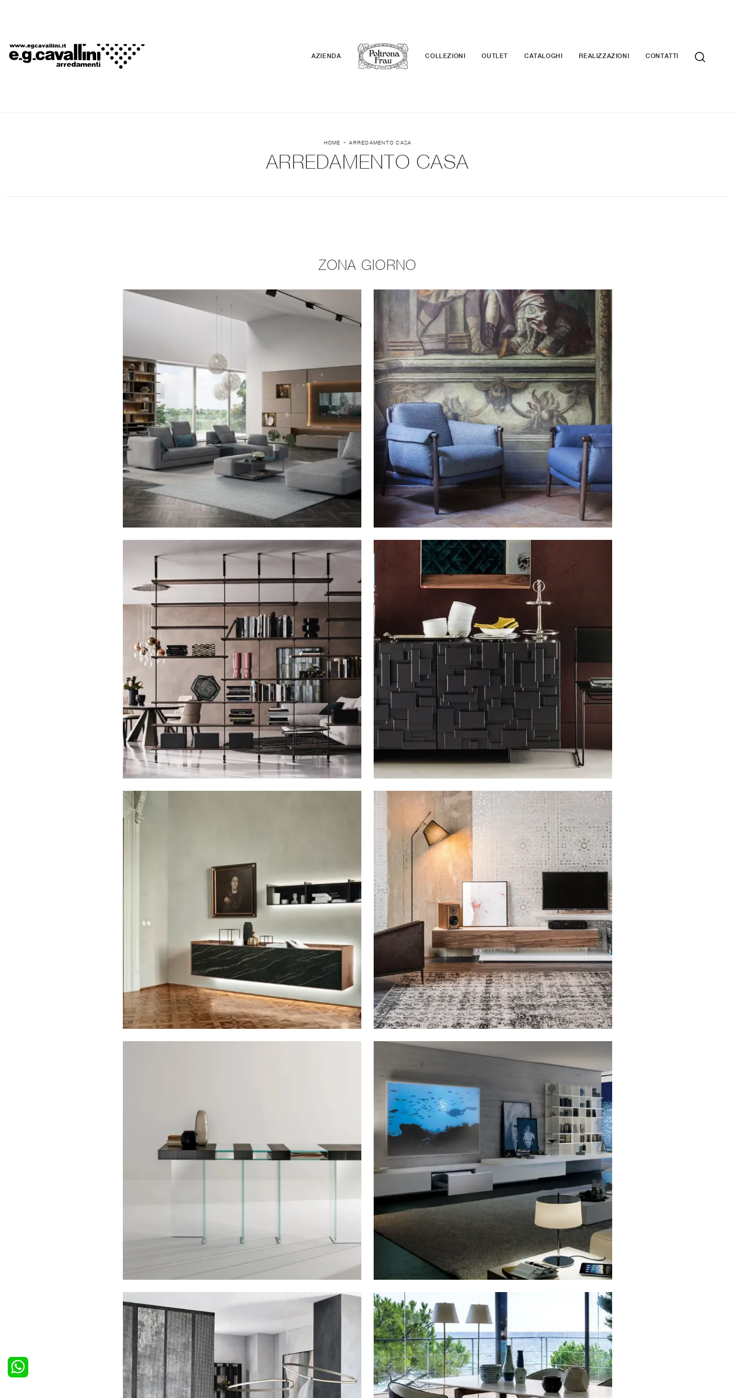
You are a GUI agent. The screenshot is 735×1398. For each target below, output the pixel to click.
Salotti (201, 1256)
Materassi (390, 1287)
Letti (14, 1256)
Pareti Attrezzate (219, 1267)
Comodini (22, 1287)
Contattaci (576, 1267)
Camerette (24, 1267)
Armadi (18, 1277)
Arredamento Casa (380, 83)
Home (332, 83)
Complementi (396, 1277)
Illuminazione (396, 1267)
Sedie (199, 1287)
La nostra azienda (589, 1256)
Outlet (510, 25)
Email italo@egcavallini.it (569, 1321)
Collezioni (460, 25)
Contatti (677, 25)
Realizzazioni (619, 25)
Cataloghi (559, 25)
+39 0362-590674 (489, 1321)
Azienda (341, 25)
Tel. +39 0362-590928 (412, 1321)
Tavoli (200, 1277)
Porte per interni (402, 1256)
